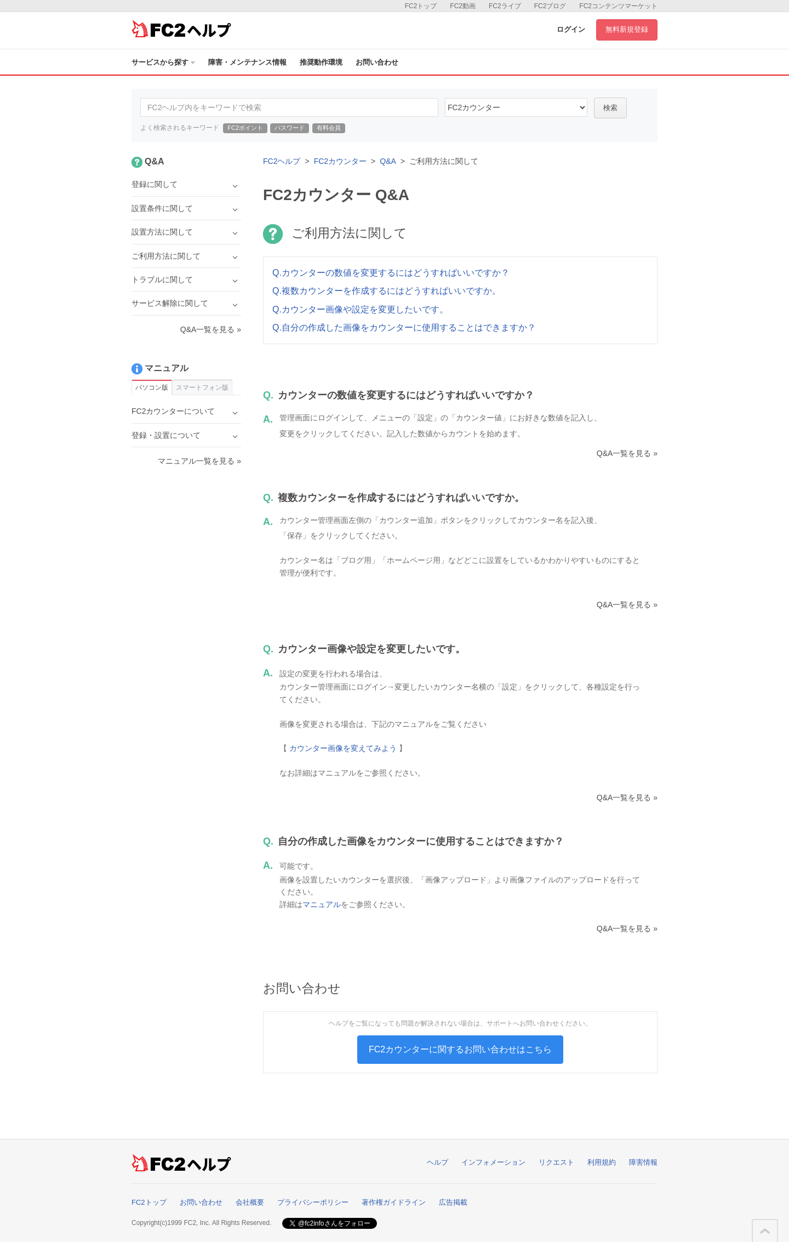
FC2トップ (421, 6)
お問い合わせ (377, 62)
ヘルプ (437, 1162)
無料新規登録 (626, 29)
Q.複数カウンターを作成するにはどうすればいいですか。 (386, 290)
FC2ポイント (245, 127)
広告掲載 (453, 1202)
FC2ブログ (550, 6)
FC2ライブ (505, 6)
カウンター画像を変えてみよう (343, 748)
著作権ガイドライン (394, 1202)
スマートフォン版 (202, 387)
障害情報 (643, 1162)
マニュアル (321, 904)
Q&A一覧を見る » (627, 453)
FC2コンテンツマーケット (618, 6)
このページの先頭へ (765, 1231)
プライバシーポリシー (312, 1202)
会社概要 (250, 1202)
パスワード (290, 127)
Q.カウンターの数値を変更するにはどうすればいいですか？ (391, 272)
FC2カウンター (340, 161)
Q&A (388, 161)
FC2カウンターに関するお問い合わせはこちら (460, 1049)
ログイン (571, 29)
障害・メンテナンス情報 (247, 62)
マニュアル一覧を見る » (199, 461)
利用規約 (601, 1162)
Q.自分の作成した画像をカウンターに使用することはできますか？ (404, 327)
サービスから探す (163, 62)
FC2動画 (463, 6)
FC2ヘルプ (281, 161)
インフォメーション (493, 1162)
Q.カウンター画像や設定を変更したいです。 (360, 309)
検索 (610, 108)
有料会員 (329, 127)
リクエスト (556, 1162)
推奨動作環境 (321, 62)
